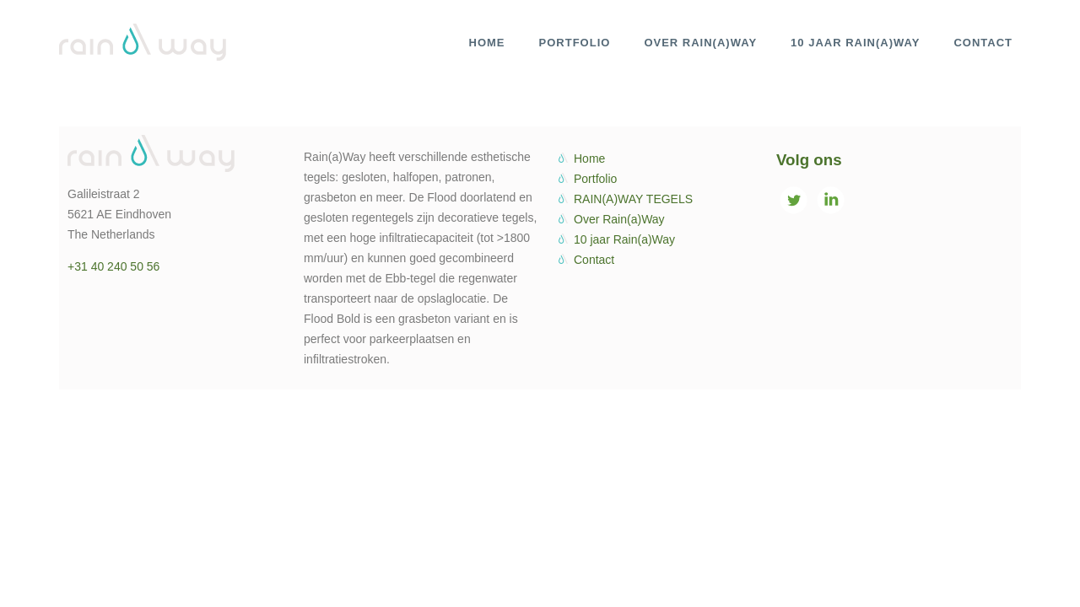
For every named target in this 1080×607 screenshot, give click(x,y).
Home (589, 158)
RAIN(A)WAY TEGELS (633, 199)
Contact (594, 259)
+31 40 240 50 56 (113, 266)
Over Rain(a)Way (619, 219)
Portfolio (595, 178)
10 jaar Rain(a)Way (624, 239)
